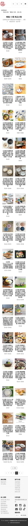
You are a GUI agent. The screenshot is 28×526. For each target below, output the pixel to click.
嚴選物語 (4, 10)
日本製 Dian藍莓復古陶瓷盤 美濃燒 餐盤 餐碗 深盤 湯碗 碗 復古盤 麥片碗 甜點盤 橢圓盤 (8, 182)
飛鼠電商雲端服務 (14, 522)
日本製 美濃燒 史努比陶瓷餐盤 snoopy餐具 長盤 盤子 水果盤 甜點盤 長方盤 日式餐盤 (8, 210)
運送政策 (3, 509)
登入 (8, 499)
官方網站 (3, 484)
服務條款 (3, 503)
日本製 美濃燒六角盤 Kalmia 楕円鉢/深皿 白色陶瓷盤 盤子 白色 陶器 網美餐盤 (20, 348)
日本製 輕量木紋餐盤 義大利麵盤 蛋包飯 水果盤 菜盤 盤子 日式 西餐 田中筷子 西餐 (8, 292)
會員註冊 (3, 499)
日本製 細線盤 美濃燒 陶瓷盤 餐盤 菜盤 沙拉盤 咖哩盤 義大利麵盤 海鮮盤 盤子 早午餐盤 (8, 126)
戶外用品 (17, 490)
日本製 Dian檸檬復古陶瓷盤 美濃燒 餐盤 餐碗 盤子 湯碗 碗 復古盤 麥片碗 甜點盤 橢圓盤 (20, 182)
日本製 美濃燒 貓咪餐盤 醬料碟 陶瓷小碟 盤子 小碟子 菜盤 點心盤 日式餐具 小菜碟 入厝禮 (20, 126)
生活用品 (17, 484)
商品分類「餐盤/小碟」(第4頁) (12, 12)
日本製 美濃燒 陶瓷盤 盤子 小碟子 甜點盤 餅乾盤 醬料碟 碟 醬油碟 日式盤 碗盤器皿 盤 (20, 209)
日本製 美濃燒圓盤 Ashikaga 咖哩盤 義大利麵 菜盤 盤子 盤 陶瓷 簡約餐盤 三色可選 (20, 456)
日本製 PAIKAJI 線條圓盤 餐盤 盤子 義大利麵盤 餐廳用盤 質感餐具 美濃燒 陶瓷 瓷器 (7, 402)
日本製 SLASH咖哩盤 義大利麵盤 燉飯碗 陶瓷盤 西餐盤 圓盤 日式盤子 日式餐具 (8, 45)
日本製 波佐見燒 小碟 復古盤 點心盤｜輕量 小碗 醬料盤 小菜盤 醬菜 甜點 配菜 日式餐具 (8, 237)
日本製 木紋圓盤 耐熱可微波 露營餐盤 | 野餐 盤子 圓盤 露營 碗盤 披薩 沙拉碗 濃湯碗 (8, 374)
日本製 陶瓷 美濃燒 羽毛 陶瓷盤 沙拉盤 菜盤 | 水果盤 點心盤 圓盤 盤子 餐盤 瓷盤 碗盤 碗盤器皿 (20, 46)
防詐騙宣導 (4, 511)
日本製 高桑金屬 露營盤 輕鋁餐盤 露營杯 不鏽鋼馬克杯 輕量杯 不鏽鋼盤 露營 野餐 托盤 (20, 154)
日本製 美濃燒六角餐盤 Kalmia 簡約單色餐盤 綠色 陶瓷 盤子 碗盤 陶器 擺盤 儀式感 (8, 348)
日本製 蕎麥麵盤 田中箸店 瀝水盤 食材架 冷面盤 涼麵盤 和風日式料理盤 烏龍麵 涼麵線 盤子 (20, 375)
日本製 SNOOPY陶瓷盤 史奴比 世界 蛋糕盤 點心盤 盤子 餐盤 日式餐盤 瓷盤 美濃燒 (8, 99)
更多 (14, 468)
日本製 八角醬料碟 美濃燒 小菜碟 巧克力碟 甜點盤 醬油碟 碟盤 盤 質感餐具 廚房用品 (20, 429)
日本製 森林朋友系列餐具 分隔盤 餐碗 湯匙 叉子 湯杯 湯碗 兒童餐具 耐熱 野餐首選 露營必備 (20, 293)
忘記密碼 (3, 501)
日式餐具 (17, 486)
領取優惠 (23, 515)
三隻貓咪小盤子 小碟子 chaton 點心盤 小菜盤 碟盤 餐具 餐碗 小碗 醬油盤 (20, 99)
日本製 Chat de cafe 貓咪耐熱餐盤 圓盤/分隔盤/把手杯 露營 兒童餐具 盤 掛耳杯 (20, 402)
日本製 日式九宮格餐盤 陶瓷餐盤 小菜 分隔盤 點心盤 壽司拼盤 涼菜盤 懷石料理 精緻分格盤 (20, 265)
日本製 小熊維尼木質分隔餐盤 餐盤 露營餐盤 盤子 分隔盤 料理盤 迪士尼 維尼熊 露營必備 (8, 429)
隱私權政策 (4, 505)
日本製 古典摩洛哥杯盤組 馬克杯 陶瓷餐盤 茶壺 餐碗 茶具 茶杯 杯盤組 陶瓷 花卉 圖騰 (8, 456)
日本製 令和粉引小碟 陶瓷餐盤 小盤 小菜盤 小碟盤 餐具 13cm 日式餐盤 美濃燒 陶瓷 (20, 320)
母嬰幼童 (17, 488)
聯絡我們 (3, 482)
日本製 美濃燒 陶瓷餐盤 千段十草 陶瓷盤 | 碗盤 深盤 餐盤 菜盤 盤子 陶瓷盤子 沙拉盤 (7, 153)
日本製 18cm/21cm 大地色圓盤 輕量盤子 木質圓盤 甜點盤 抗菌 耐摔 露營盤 (8, 265)
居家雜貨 (17, 482)
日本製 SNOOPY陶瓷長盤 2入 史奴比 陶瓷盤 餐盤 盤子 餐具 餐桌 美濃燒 (20, 73)
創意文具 (17, 492)
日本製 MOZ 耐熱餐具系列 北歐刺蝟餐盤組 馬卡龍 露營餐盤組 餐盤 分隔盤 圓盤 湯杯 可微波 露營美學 (7, 321)
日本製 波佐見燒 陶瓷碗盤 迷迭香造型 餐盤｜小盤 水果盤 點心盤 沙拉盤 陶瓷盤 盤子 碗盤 (20, 237)
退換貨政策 (4, 507)
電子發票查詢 (5, 513)
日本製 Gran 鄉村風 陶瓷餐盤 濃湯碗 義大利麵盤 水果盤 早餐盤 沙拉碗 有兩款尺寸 (8, 73)
